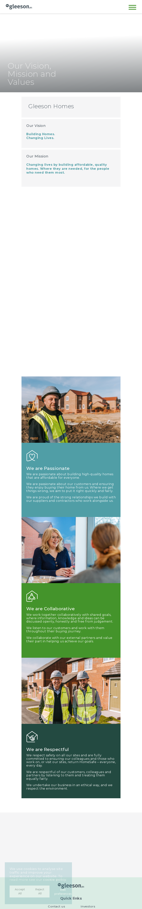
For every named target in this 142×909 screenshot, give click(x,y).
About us (56, 832)
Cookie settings (56, 837)
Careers (56, 826)
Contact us (56, 821)
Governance (87, 826)
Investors (88, 821)
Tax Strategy (88, 832)
